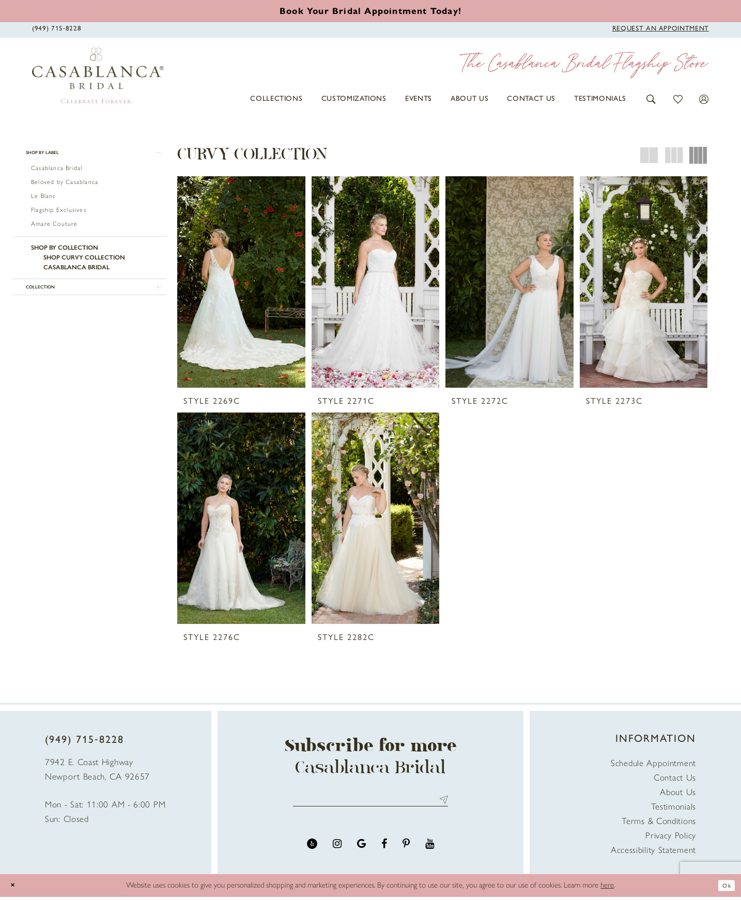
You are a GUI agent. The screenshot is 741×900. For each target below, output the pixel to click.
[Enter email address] (370, 805)
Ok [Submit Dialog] (724, 888)
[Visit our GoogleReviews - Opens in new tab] (361, 851)
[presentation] (241, 282)
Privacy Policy (670, 838)
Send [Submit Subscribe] (441, 805)
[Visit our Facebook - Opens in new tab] (384, 851)
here (607, 888)
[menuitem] (276, 99)
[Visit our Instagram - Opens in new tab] (337, 851)
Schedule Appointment (653, 766)
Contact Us (675, 780)
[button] (651, 98)
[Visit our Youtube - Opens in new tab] (429, 851)
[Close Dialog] (15, 888)
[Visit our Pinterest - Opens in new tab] (406, 851)
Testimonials (673, 809)
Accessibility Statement (653, 853)
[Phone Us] (56, 28)
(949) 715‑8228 (84, 742)
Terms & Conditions (659, 824)
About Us (678, 795)
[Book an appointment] (370, 11)
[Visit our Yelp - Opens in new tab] (312, 851)
